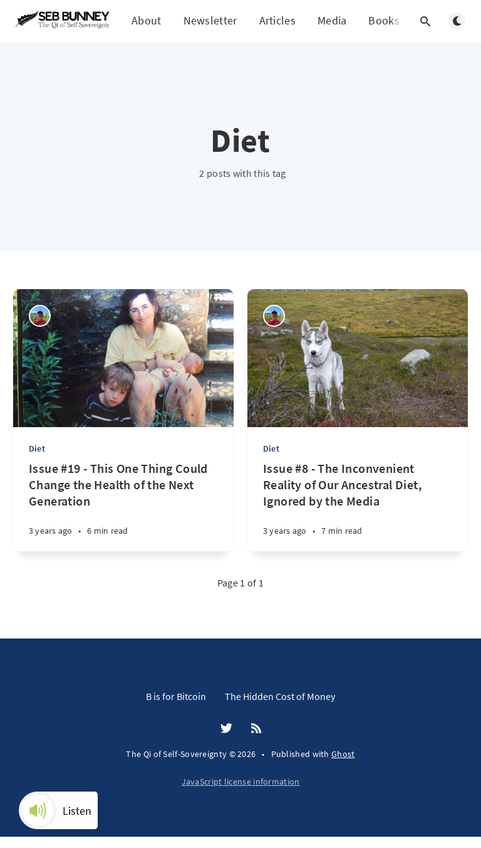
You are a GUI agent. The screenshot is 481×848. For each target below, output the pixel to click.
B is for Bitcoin (176, 696)
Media (332, 20)
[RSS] (256, 728)
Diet (37, 448)
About (147, 20)
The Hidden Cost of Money (280, 696)
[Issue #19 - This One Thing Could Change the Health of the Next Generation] (123, 505)
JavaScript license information (241, 781)
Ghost (343, 754)
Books (384, 21)
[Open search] (425, 21)
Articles (277, 20)
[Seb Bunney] (40, 316)
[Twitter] (226, 728)
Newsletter (210, 20)
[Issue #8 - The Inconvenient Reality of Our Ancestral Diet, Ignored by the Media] (357, 505)
